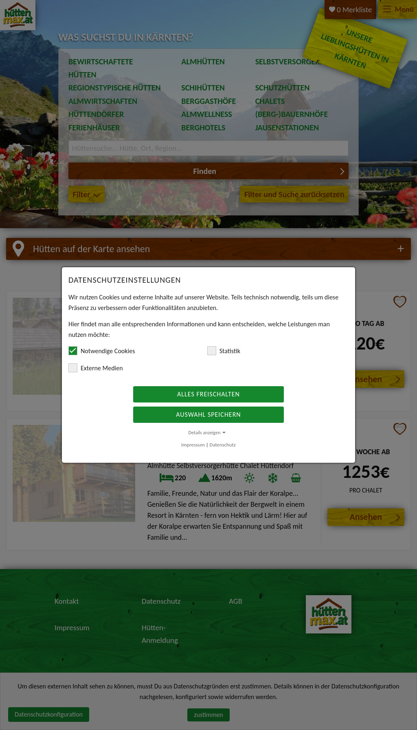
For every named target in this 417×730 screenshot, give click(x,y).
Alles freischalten (208, 394)
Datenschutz (223, 445)
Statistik (223, 350)
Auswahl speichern (208, 414)
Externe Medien (95, 367)
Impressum (193, 445)
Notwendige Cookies (101, 350)
